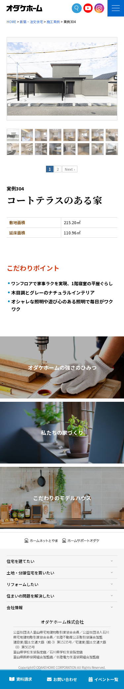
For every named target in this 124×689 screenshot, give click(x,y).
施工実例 (53, 21)
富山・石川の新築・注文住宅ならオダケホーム (24, 8)
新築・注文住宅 (31, 21)
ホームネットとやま (41, 540)
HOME (11, 21)
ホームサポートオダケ (81, 540)
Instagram (99, 8)
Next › (70, 169)
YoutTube (88, 8)
